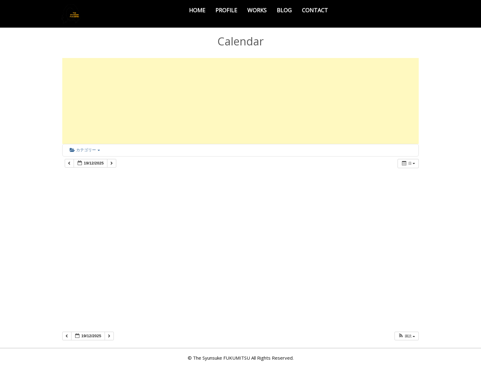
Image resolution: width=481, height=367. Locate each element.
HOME (197, 10)
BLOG (284, 10)
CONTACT (315, 10)
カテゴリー (85, 150)
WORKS (257, 10)
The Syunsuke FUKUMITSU (221, 358)
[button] (406, 336)
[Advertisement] (240, 101)
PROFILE (226, 10)
